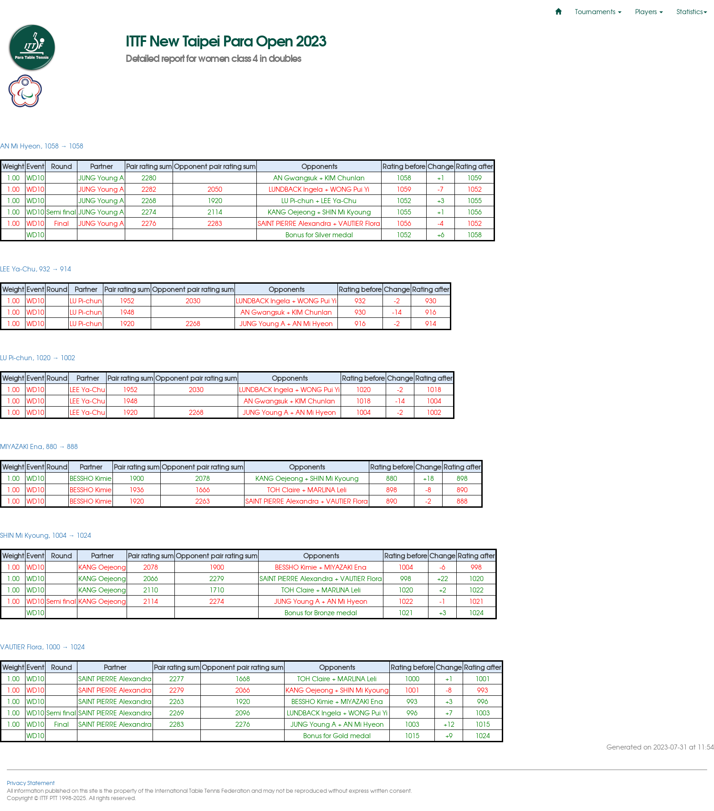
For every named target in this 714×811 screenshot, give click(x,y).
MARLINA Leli (327, 489)
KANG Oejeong (291, 211)
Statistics (692, 11)
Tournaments (598, 11)
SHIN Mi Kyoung (346, 211)
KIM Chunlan (345, 177)
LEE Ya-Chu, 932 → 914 (35, 268)
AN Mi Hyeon (312, 323)
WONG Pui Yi (349, 189)
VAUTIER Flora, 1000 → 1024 (42, 646)
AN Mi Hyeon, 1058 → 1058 (41, 145)
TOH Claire (283, 489)
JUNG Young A (101, 177)
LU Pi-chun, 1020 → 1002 (37, 357)
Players (649, 11)
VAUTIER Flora (359, 223)
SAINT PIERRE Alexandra (294, 223)
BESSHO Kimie (91, 478)
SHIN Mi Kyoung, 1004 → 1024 (45, 535)
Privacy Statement (31, 782)
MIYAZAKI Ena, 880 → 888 (39, 446)
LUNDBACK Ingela (296, 189)
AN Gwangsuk (295, 177)
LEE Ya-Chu (339, 200)
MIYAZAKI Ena (345, 566)
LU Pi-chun (297, 200)
